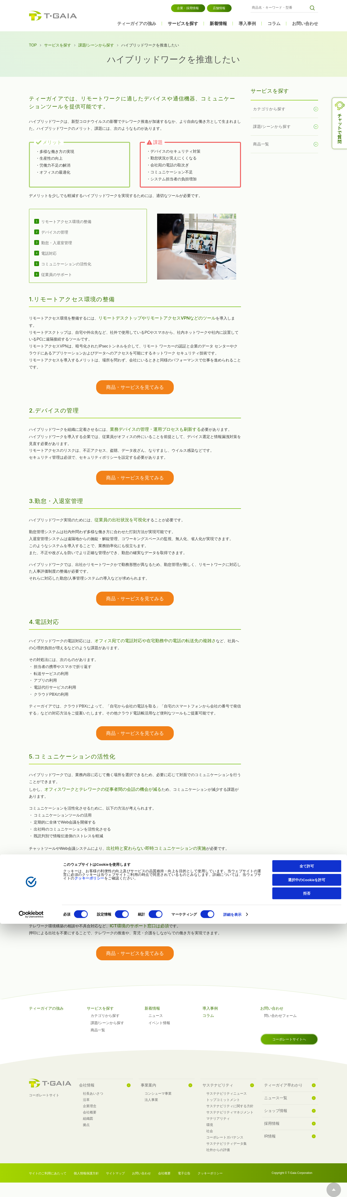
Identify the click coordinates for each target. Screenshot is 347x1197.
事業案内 (148, 1085)
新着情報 (218, 23)
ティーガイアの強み (136, 23)
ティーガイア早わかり (283, 1085)
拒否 (306, 1166)
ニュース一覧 (275, 1098)
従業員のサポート (56, 275)
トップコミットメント (223, 1100)
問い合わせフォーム (280, 1016)
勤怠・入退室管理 (56, 243)
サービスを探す (183, 23)
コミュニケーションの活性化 (66, 264)
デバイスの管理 (54, 232)
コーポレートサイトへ (289, 1039)
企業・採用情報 (188, 8)
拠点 (86, 1125)
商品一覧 (261, 144)
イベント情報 (159, 1023)
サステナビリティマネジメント (230, 1112)
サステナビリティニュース (226, 1093)
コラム (273, 23)
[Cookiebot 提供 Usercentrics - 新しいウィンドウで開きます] (31, 1187)
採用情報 (272, 1123)
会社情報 (86, 1085)
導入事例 (247, 23)
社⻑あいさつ (93, 1093)
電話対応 (49, 253)
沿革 (86, 1100)
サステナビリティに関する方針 (230, 1106)
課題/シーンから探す (96, 45)
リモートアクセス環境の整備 (66, 222)
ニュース (155, 1016)
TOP (33, 45)
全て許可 (307, 1139)
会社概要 (89, 1112)
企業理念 (89, 1106)
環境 (209, 1125)
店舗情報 (219, 8)
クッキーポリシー (89, 1151)
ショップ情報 (275, 1111)
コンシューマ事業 (158, 1093)
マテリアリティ (218, 1118)
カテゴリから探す (269, 109)
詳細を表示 (232, 1188)
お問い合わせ (305, 23)
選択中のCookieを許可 (306, 1153)
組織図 (88, 1118)
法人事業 (151, 1100)
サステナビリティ (217, 1085)
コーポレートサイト (44, 1095)
